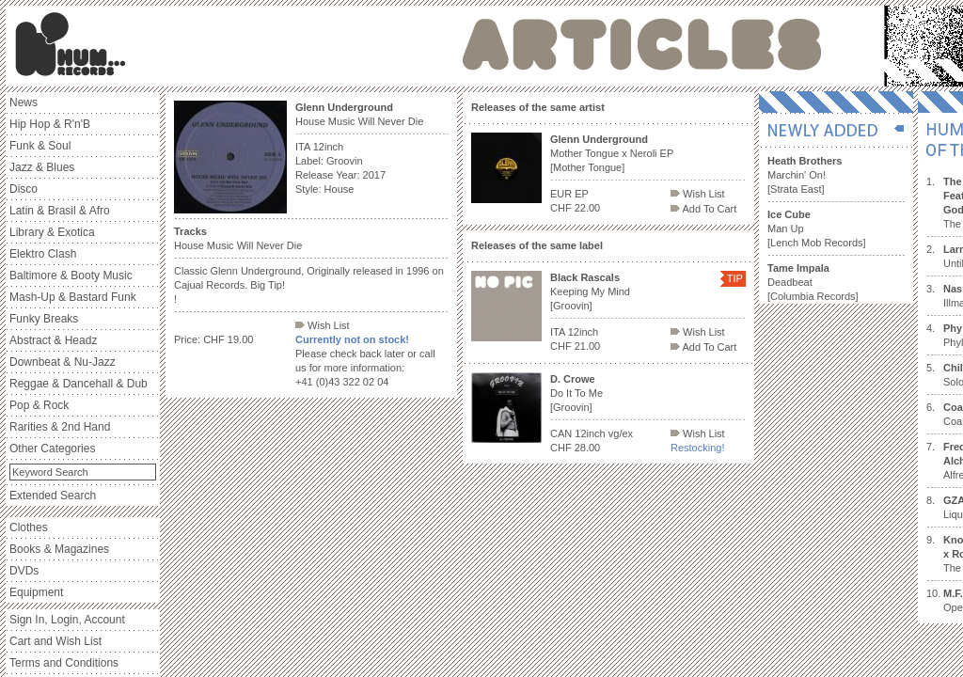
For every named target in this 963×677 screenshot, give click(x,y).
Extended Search (52, 495)
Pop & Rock (39, 405)
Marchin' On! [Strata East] (804, 175)
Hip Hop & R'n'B (49, 124)
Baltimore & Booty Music (71, 275)
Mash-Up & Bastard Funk (72, 297)
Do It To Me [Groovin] (576, 393)
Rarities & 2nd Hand (59, 426)
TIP (735, 278)
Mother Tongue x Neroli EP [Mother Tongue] (611, 153)
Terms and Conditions (63, 662)
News (23, 102)
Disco (23, 189)
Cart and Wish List (55, 641)
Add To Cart (703, 208)
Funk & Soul (40, 145)
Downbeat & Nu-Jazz (62, 362)
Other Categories (52, 448)
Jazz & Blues (41, 167)
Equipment (36, 592)
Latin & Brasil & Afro (59, 210)
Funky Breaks (43, 318)
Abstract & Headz (53, 340)
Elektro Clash (42, 253)
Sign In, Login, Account (67, 619)
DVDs (24, 570)
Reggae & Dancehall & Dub (78, 383)
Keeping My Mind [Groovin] (590, 291)
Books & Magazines (59, 549)
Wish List (322, 325)
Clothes (28, 527)
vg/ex (620, 433)
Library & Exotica (52, 232)
